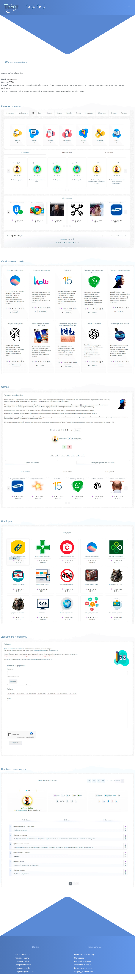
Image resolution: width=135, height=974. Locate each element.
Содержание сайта (23, 965)
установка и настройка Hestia (27, 85)
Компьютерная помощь (84, 954)
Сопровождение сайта (24, 971)
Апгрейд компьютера (83, 971)
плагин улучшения (63, 85)
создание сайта (16, 91)
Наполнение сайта (23, 968)
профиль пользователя (106, 85)
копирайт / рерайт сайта (72, 91)
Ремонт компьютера (83, 968)
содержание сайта (33, 91)
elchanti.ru (18, 73)
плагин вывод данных (83, 85)
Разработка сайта (22, 954)
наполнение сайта (51, 91)
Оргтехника (79, 958)
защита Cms (48, 85)
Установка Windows (83, 965)
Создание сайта (22, 961)
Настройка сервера (82, 961)
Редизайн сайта (22, 958)
